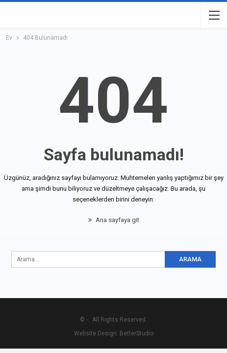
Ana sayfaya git (113, 220)
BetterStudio (136, 333)
